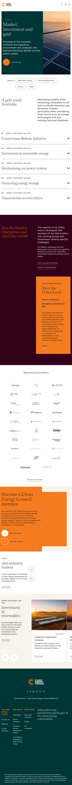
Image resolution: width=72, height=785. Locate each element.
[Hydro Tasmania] (15, 421)
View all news (6, 640)
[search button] (62, 4)
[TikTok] (44, 691)
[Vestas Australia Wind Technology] (25, 466)
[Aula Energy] (15, 394)
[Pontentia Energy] (36, 430)
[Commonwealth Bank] (36, 394)
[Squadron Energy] (57, 439)
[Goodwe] (57, 412)
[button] (31, 579)
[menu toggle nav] (69, 4)
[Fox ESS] (57, 403)
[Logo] (36, 682)
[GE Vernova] (15, 412)
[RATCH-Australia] (57, 430)
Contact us (5, 719)
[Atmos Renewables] (57, 385)
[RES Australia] (15, 439)
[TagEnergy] (57, 448)
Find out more (39, 656)
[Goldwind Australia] (36, 412)
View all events (6, 587)
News (31, 87)
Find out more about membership (48, 263)
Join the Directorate (46, 80)
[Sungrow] (36, 448)
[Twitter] (36, 691)
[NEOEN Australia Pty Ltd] (15, 430)
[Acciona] (15, 385)
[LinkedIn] (33, 691)
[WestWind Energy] (46, 466)
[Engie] (36, 403)
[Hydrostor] (36, 421)
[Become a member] (13, 533)
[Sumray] (15, 448)
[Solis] (36, 439)
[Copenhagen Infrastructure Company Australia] (57, 394)
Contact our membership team (47, 267)
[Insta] (30, 691)
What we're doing (25, 80)
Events (20, 87)
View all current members (34, 480)
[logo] (7, 4)
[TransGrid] (57, 457)
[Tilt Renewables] (36, 457)
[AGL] (36, 385)
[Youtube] (40, 691)
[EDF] (15, 403)
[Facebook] (27, 691)
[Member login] (66, 4)
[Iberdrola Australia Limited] (57, 421)
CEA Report (17, 715)
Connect (44, 346)
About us (5, 724)
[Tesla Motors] (15, 457)
